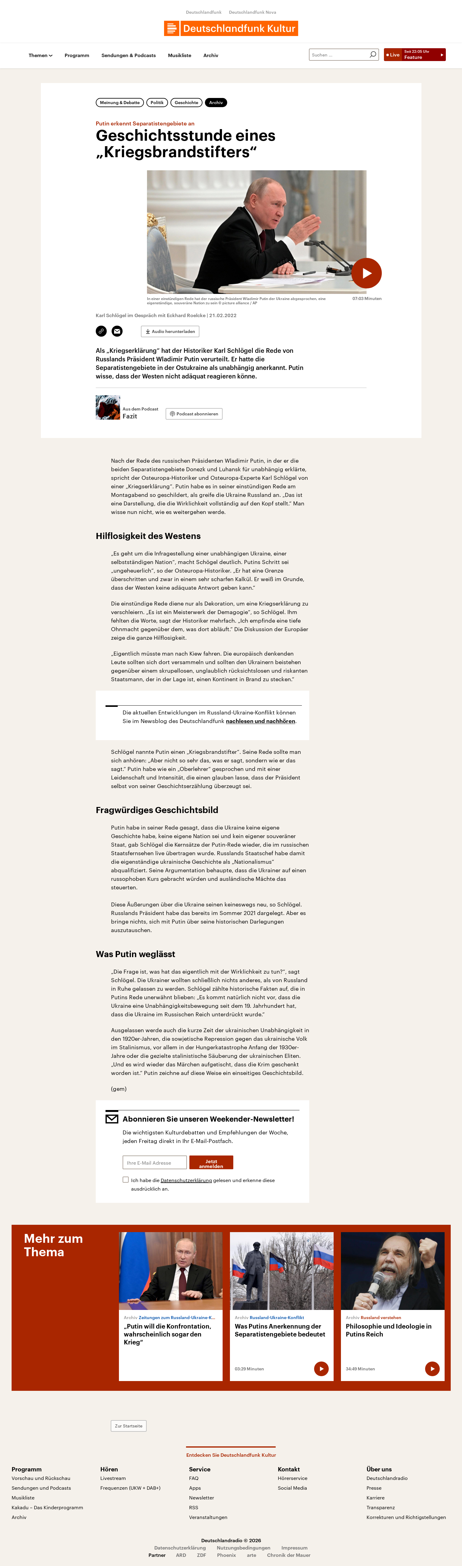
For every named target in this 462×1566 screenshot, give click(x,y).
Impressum (294, 1547)
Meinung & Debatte (120, 102)
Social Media (292, 1488)
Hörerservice (292, 1478)
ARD (181, 1555)
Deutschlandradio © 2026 (231, 1540)
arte (251, 1555)
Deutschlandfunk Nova (252, 12)
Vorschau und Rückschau (41, 1478)
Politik (157, 102)
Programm (77, 55)
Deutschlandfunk (204, 12)
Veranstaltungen (208, 1517)
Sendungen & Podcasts (129, 55)
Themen (38, 55)
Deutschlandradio (387, 1478)
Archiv (210, 55)
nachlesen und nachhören (260, 721)
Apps (195, 1488)
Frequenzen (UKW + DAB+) (130, 1488)
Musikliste (179, 55)
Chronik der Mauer (288, 1555)
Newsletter (201, 1497)
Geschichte (186, 102)
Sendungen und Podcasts (41, 1488)
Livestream (113, 1478)
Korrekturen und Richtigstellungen (406, 1517)
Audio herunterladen (173, 331)
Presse (374, 1488)
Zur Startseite (128, 1425)
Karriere (376, 1497)
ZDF (201, 1555)
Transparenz (381, 1507)
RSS (193, 1507)
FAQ (194, 1478)
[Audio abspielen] (366, 273)
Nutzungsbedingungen (243, 1547)
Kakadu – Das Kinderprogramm (47, 1507)
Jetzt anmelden (211, 1164)
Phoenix (226, 1555)
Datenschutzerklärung (186, 1180)
